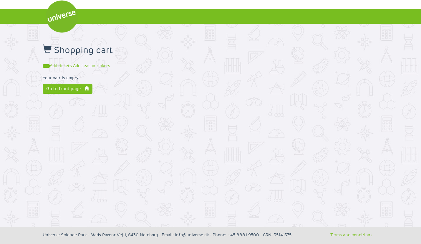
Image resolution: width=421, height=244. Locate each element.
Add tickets (61, 65)
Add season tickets (91, 65)
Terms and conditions (351, 235)
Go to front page (67, 88)
